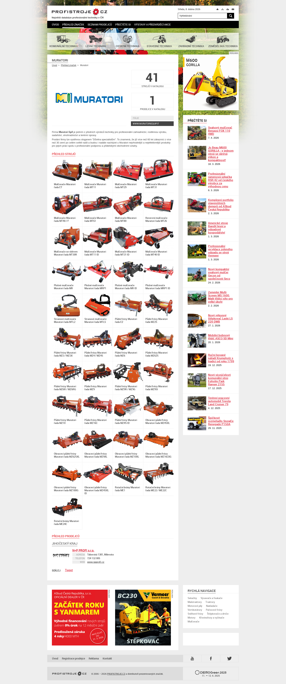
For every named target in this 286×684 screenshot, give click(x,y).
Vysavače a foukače (211, 598)
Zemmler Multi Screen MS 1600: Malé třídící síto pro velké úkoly (220, 296)
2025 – (210, 673)
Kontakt (107, 658)
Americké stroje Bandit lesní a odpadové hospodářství (218, 227)
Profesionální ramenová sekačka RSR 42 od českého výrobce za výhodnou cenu (220, 180)
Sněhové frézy (195, 613)
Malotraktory (195, 602)
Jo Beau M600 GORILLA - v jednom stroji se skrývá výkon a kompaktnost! (221, 154)
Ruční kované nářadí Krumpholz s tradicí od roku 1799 (221, 358)
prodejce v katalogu (152, 102)
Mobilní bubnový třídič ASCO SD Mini (220, 336)
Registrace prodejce (73, 658)
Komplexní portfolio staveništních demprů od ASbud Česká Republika (221, 204)
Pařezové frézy (214, 609)
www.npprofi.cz (95, 562)
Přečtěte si (123, 24)
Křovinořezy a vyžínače (211, 617)
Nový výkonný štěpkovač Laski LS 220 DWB (220, 318)
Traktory (210, 602)
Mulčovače (193, 621)
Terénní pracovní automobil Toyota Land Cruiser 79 (219, 401)
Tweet (69, 570)
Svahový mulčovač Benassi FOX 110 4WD (220, 131)
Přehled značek (73, 24)
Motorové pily (195, 606)
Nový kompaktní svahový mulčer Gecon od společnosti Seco (219, 273)
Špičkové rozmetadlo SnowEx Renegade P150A (221, 421)
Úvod (55, 24)
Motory (191, 617)
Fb (211, 658)
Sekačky (192, 598)
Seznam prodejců (100, 24)
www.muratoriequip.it (146, 123)
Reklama (94, 658)
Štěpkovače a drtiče (218, 613)
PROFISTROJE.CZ (79, 12)
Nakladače (211, 606)
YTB (193, 658)
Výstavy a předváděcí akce (152, 24)
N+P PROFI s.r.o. (83, 550)
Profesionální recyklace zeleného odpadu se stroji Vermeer (220, 250)
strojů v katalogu (152, 79)
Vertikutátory (195, 609)
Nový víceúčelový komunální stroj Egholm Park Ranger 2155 (219, 379)
